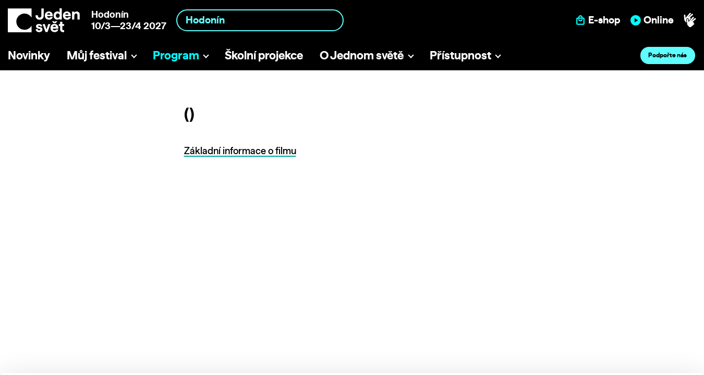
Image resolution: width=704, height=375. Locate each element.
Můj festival (97, 54)
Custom (617, 307)
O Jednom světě (362, 54)
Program (176, 54)
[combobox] (260, 20)
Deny (617, 329)
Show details (161, 361)
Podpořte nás (667, 55)
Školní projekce (264, 54)
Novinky (29, 54)
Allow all (617, 286)
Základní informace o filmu (240, 150)
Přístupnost (460, 54)
